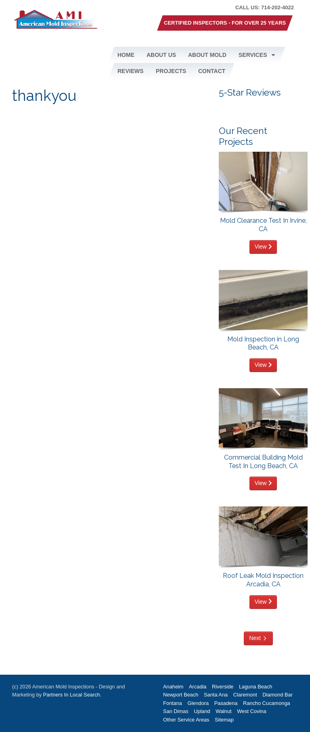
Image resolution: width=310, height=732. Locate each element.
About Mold (207, 55)
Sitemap (224, 720)
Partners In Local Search (71, 695)
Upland (202, 711)
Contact (211, 71)
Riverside (222, 687)
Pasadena (226, 703)
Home (125, 55)
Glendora (198, 703)
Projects (171, 71)
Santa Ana (216, 695)
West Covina (251, 711)
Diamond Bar (277, 695)
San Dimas (176, 711)
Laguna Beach (255, 687)
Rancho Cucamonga (266, 703)
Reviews (130, 71)
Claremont (245, 695)
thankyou (44, 96)
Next (255, 638)
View (263, 246)
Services (257, 55)
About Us (161, 55)
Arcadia (197, 687)
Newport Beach (181, 695)
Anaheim (173, 687)
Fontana (172, 703)
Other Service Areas (186, 720)
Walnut (223, 711)
